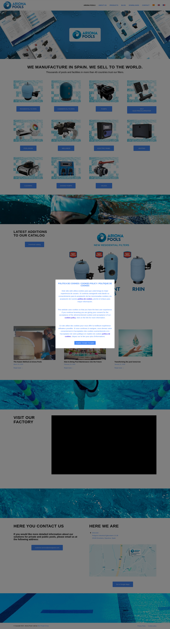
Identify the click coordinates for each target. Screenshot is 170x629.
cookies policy (70, 318)
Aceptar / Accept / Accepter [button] (85, 343)
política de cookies (85, 299)
